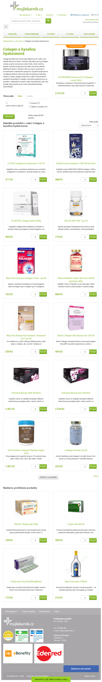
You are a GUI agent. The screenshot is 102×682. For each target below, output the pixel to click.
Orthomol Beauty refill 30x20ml (26, 392)
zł (98, 15)
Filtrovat (9, 116)
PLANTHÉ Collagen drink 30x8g (26, 220)
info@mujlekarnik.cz (67, 630)
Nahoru (96, 476)
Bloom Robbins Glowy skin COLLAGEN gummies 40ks (76, 280)
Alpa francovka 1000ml (76, 581)
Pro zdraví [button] (51, 34)
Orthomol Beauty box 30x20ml (75, 392)
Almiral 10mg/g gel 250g (26, 524)
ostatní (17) (35, 103)
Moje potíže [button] (12, 34)
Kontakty (49, 15)
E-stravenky (61, 15)
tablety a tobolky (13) (39, 106)
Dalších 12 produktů (48, 477)
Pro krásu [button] (70, 34)
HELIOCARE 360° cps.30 (76, 220)
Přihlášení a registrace (79, 15)
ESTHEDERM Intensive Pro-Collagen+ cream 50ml (76, 79)
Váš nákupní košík (92, 19)
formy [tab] (20, 96)
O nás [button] (39, 15)
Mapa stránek (90, 676)
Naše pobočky (44, 611)
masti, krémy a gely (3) (14, 105)
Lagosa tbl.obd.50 (75, 524)
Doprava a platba (28, 611)
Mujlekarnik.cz (8, 41)
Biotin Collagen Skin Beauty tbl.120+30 (76, 335)
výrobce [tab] (30, 96)
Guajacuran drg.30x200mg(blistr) (26, 581)
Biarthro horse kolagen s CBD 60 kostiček (75, 163)
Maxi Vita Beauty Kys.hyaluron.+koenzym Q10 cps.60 (26, 337)
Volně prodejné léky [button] (32, 34)
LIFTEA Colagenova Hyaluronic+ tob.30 (26, 163)
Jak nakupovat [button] (25, 15)
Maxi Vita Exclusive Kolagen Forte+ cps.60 (26, 278)
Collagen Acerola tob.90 (76, 450)
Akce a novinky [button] (89, 34)
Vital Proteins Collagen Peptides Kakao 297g (26, 452)
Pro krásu (19, 41)
